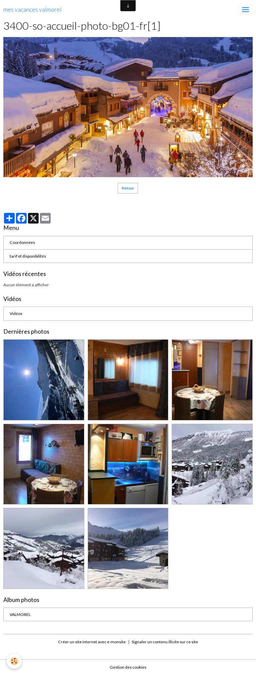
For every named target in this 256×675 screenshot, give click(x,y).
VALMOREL (20, 614)
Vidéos (16, 313)
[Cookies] (14, 661)
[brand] (32, 9)
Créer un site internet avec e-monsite (92, 641)
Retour (128, 188)
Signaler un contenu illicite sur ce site (165, 641)
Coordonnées (22, 242)
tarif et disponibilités (28, 256)
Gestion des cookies (128, 667)
